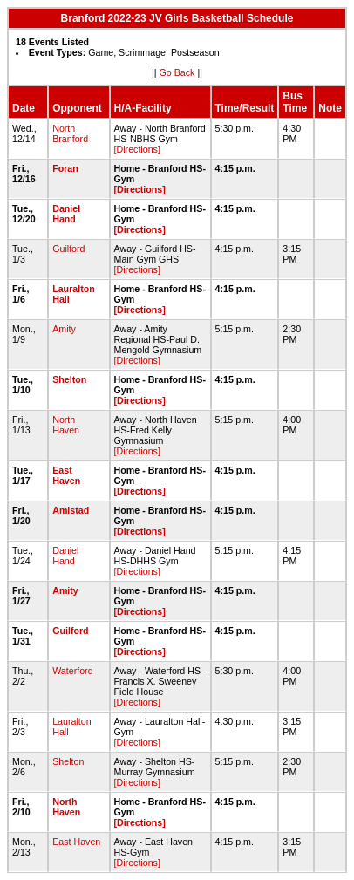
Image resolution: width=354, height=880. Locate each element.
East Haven (66, 475)
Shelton (69, 379)
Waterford (72, 670)
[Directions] (137, 149)
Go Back (177, 72)
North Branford (70, 133)
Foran (65, 168)
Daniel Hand (66, 213)
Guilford (68, 248)
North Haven (65, 424)
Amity (64, 329)
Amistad (70, 510)
